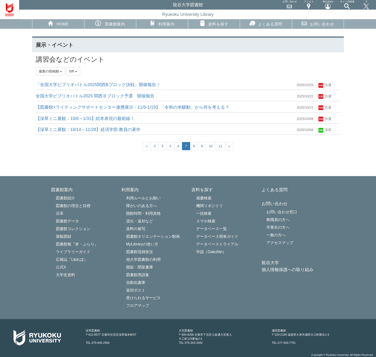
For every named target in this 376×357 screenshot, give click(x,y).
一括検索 (204, 213)
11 (220, 146)
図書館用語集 (137, 275)
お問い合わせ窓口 (281, 212)
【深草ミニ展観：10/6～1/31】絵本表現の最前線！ (85, 118)
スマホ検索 (205, 221)
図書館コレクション (73, 229)
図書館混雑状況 (139, 252)
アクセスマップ (279, 243)
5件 (73, 71)
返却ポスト (135, 290)
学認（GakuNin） (211, 252)
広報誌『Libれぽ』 (72, 259)
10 (211, 146)
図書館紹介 (65, 198)
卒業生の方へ (277, 227)
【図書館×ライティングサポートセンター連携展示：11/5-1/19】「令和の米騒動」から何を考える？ (132, 107)
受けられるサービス (143, 298)
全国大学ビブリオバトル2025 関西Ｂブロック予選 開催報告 (95, 96)
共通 (324, 85)
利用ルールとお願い (143, 198)
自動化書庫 (135, 282)
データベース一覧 (211, 229)
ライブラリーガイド (73, 252)
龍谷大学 (270, 263)
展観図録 (63, 236)
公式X (61, 267)
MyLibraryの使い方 (142, 244)
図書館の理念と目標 (73, 206)
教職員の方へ (277, 220)
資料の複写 (135, 229)
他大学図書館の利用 (143, 259)
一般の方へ (276, 235)
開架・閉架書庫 (139, 267)
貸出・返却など (139, 221)
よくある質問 (265, 23)
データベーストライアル (217, 244)
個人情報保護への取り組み (287, 270)
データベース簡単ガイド (217, 236)
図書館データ (67, 221)
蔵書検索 (204, 198)
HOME (58, 23)
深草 (324, 130)
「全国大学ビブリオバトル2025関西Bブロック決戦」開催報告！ (98, 84)
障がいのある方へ (141, 206)
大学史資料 (65, 275)
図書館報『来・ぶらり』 (77, 244)
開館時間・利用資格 (143, 213)
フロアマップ (137, 305)
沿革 (60, 213)
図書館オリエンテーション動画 (153, 236)
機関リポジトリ (209, 206)
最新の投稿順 (50, 71)
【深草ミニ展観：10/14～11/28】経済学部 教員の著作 (88, 129)
